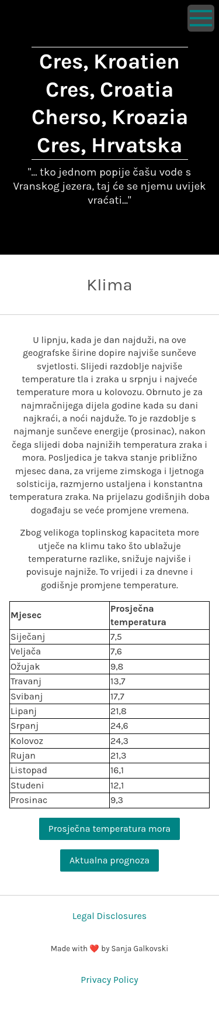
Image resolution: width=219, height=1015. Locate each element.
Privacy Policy (109, 979)
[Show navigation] (200, 18)
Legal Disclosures (109, 915)
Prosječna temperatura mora (109, 828)
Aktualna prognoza (109, 860)
